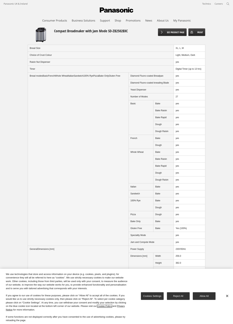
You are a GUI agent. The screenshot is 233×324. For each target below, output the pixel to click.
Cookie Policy (104, 306)
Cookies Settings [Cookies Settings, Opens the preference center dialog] (152, 296)
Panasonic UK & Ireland (15, 3)
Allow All (204, 296)
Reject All (178, 296)
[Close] (227, 296)
